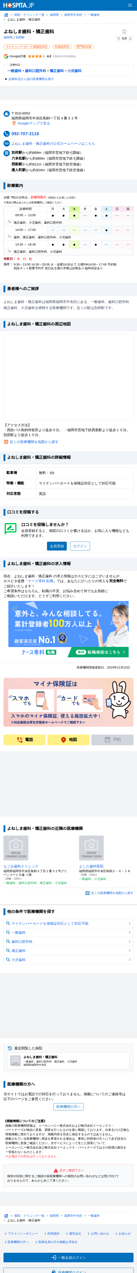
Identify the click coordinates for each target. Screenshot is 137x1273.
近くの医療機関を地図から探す (34, 441)
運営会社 (74, 1234)
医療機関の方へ (68, 1106)
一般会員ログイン (68, 1256)
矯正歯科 (57, 71)
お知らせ (124, 1234)
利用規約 (52, 1234)
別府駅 (20, 37)
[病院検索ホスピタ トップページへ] (18, 5)
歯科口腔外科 (35, 71)
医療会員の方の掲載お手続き (57, 1241)
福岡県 (55, 15)
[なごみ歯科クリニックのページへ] (15, 848)
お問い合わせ (99, 1234)
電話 (24, 739)
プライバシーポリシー (21, 1234)
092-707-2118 (26, 133)
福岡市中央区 (74, 15)
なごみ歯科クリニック (21, 866)
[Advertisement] (68, 93)
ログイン (80, 545)
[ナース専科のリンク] (68, 629)
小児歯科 (74, 71)
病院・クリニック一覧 (29, 15)
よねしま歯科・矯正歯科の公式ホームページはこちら (53, 143)
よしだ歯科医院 (91, 866)
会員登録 (57, 545)
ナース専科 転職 (41, 580)
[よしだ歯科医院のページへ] (91, 848)
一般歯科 (95, 15)
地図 (68, 739)
